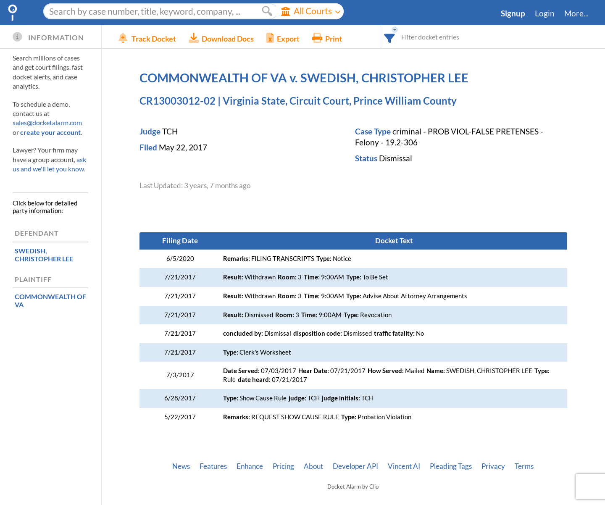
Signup (513, 13)
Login (545, 13)
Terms (524, 466)
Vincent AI (404, 466)
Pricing (283, 466)
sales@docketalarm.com (47, 122)
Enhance (250, 466)
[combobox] (390, 36)
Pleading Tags (451, 466)
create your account (50, 132)
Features (213, 466)
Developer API (355, 466)
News (181, 466)
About (313, 466)
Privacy (493, 466)
